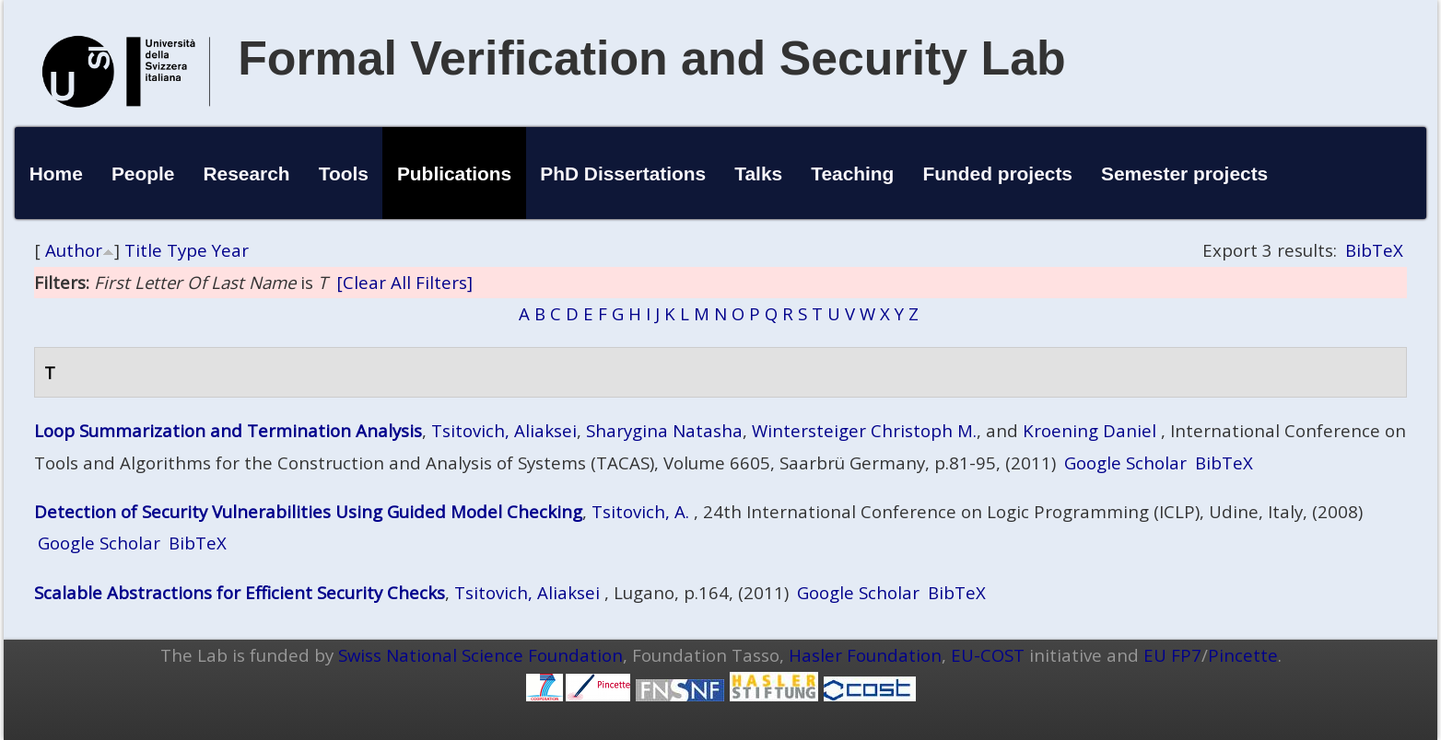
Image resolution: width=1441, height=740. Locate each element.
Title (143, 249)
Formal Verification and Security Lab (652, 58)
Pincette (1243, 654)
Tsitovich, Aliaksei (504, 430)
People (143, 173)
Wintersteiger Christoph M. (864, 430)
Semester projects (1184, 173)
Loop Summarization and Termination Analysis (228, 430)
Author (73, 249)
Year (230, 249)
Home (56, 173)
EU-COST (988, 654)
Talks (758, 173)
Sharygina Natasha (664, 430)
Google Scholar (1125, 462)
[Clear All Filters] (404, 282)
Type (187, 249)
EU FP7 (1172, 654)
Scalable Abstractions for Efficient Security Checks (239, 592)
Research (247, 173)
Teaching (852, 173)
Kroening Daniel (1089, 430)
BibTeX (1374, 249)
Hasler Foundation (865, 654)
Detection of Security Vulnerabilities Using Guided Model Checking (308, 511)
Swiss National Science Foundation (480, 654)
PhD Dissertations (623, 173)
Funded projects (997, 173)
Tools (344, 173)
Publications (454, 173)
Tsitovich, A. (640, 511)
